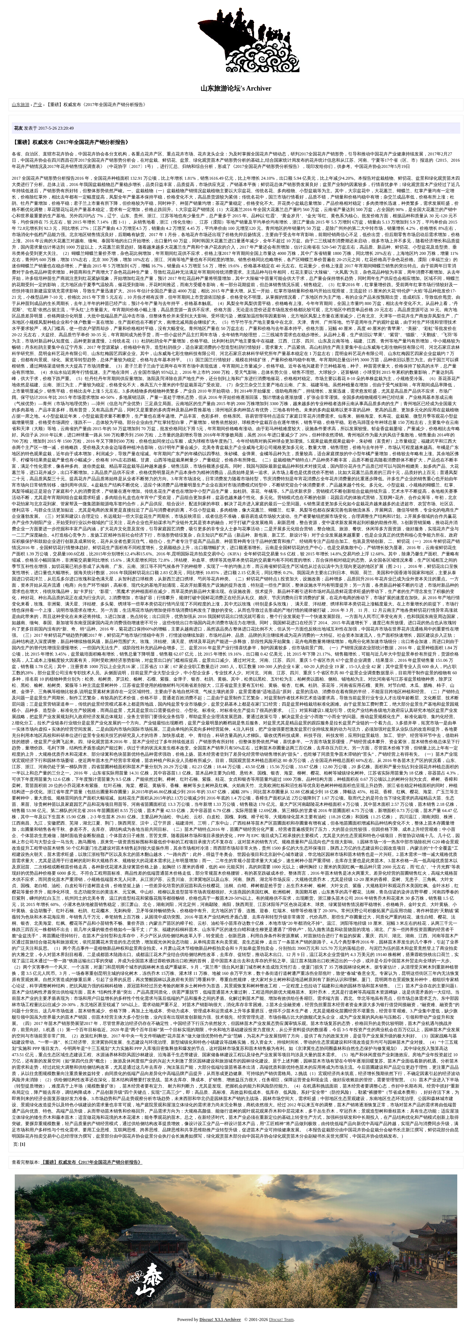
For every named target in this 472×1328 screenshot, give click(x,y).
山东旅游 (21, 104)
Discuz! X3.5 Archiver (220, 1319)
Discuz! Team (281, 1319)
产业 (37, 104)
